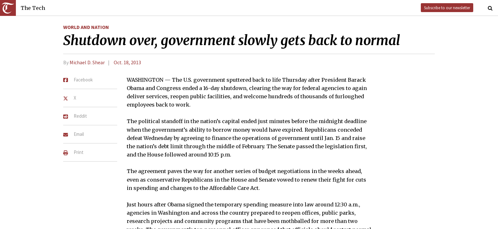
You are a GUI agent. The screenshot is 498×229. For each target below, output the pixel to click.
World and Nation (86, 27)
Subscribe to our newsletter (447, 7)
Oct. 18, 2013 (127, 62)
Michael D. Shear (87, 62)
